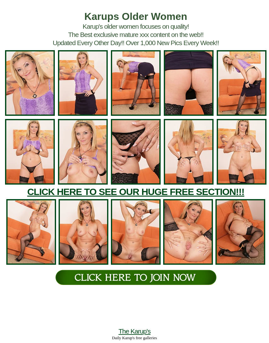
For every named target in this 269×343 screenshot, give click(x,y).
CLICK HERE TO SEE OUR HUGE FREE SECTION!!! (135, 191)
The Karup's (134, 331)
